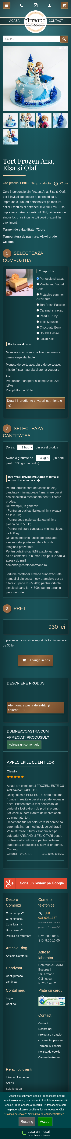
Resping (27, 1121)
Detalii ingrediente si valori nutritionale (34, 400)
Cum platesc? (14, 918)
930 (53, 627)
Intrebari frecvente (17, 1077)
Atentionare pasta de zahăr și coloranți (29, 708)
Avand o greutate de (19, 458)
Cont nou (11, 1003)
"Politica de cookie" (16, 1114)
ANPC (10, 1083)
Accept (45, 1121)
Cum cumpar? (15, 913)
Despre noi (45, 1028)
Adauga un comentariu (24, 744)
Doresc (11, 447)
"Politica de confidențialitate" (47, 1114)
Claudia (12, 771)
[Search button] (64, 39)
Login (9, 998)
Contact (56, 20)
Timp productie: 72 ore (49, 184)
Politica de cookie (49, 1051)
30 (55, 458)
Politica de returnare (18, 935)
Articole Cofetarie (17, 955)
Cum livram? (14, 924)
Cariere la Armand (49, 1057)
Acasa (14, 20)
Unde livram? (14, 930)
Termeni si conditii (49, 1045)
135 (17, 463)
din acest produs (46, 447)
